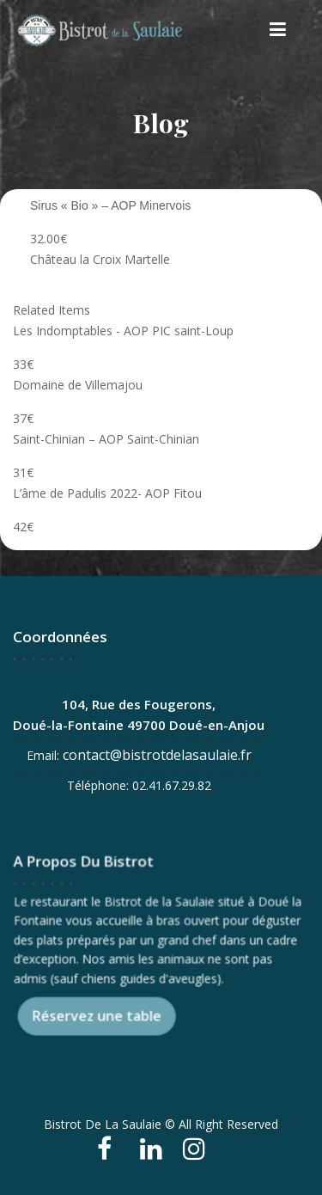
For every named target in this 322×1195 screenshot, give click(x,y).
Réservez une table (97, 1015)
